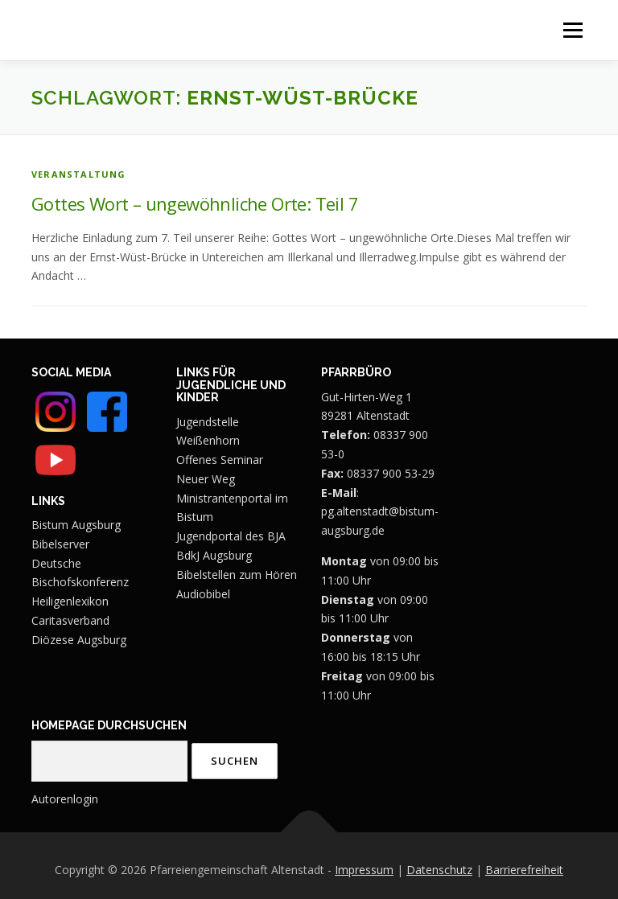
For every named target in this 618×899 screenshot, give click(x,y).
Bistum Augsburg (76, 524)
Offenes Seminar (219, 459)
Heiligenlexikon (70, 601)
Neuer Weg (205, 478)
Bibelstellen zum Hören (236, 574)
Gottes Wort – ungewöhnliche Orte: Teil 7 (194, 203)
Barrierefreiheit (524, 869)
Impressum (364, 869)
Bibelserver (60, 544)
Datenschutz (439, 869)
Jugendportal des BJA (231, 536)
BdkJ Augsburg (214, 555)
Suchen (234, 760)
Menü (572, 30)
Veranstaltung (78, 174)
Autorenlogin (64, 799)
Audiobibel (203, 593)
